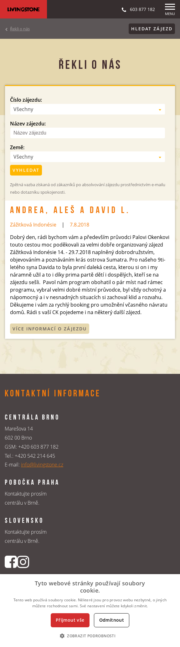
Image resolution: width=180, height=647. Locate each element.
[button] (90, 635)
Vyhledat (26, 170)
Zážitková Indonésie (33, 224)
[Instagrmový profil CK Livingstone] (23, 562)
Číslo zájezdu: (26, 99)
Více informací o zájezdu (50, 329)
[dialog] (90, 610)
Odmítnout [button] (111, 620)
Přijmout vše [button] (70, 620)
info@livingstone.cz (42, 464)
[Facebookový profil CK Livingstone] (11, 562)
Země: (17, 147)
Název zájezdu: (28, 123)
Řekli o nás (20, 29)
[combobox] (87, 109)
